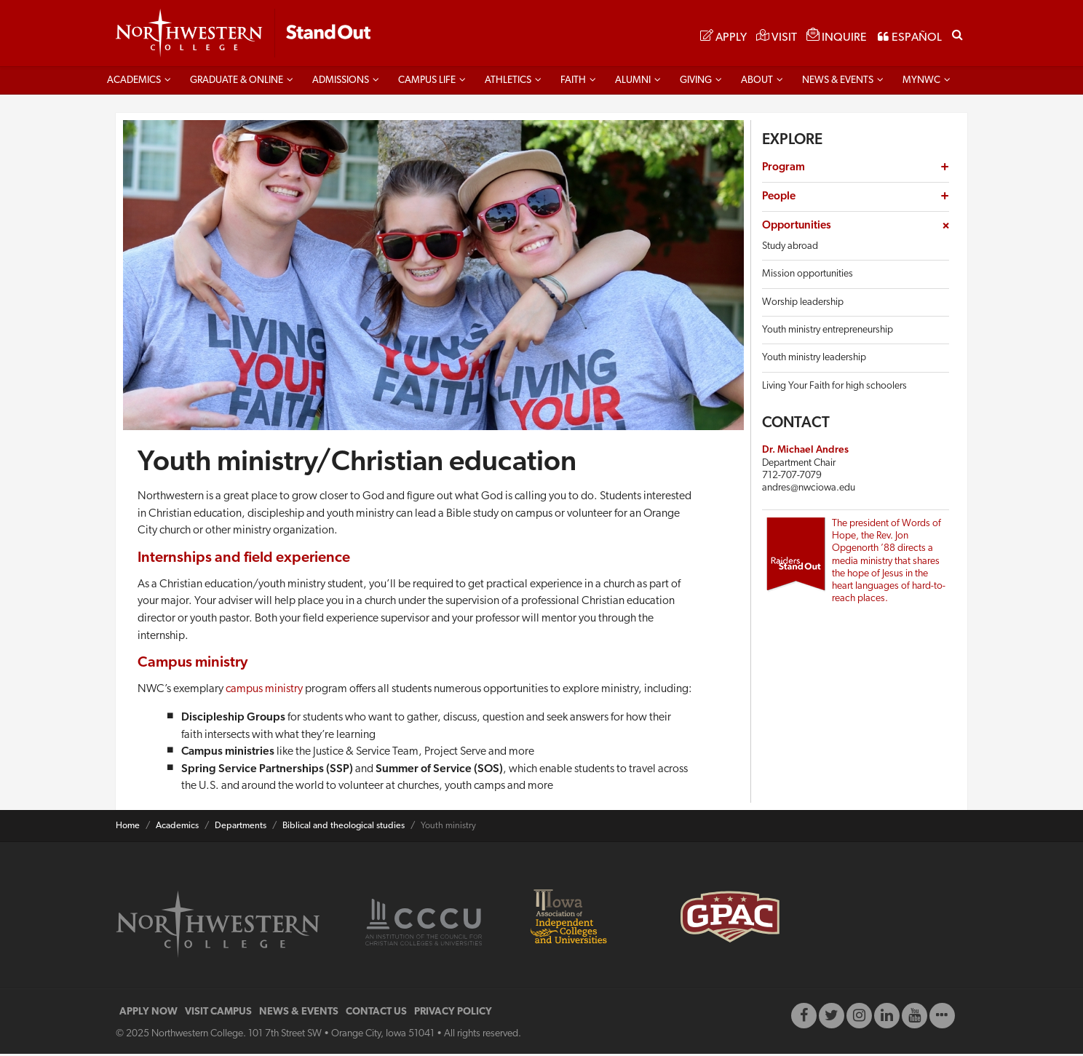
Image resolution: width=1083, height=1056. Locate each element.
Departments (240, 828)
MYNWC (921, 82)
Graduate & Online (236, 82)
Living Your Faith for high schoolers (834, 388)
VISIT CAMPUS (218, 1014)
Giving (696, 82)
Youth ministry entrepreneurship (827, 332)
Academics (134, 82)
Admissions (340, 82)
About (757, 82)
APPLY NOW (148, 1014)
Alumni (633, 82)
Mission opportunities (807, 277)
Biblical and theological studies (343, 828)
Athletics (508, 82)
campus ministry (264, 692)
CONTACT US (376, 1014)
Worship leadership (803, 304)
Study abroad (790, 248)
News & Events (837, 82)
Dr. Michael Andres (805, 453)
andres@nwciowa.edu (808, 491)
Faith (573, 82)
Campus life (427, 82)
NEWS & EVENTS (298, 1014)
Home (128, 828)
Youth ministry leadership (814, 360)
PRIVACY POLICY (453, 1014)
